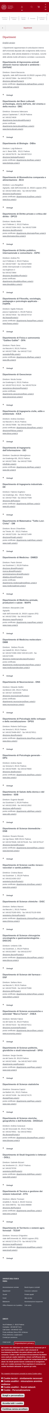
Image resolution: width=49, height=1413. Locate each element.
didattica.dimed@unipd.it (13, 577)
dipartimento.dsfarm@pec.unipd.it (30, 994)
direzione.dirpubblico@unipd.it (15, 276)
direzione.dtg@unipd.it (12, 1208)
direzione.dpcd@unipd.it (12, 230)
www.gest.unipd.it (10, 1214)
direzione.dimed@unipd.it (13, 568)
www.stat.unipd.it (9, 1104)
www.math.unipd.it (10, 543)
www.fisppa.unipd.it (10, 323)
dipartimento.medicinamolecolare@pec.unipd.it (22, 665)
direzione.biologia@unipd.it (14, 157)
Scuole (5, 1294)
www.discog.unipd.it (11, 960)
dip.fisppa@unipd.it (10, 318)
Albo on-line (28, 1298)
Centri (4, 1298)
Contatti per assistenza (10, 1337)
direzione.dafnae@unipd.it (13, 81)
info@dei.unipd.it (9, 464)
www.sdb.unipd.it (9, 814)
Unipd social (6, 1342)
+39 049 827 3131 (16, 1329)
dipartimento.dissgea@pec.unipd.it (30, 1138)
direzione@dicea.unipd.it (13, 431)
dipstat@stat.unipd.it (11, 1098)
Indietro (2, 28)
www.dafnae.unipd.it (11, 87)
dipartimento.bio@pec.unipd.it (28, 160)
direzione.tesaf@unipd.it (12, 1244)
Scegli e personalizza (12, 1395)
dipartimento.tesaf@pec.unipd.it (29, 1247)
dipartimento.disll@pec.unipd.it (28, 1174)
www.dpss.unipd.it (10, 741)
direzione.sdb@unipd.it (12, 808)
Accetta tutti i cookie (12, 1403)
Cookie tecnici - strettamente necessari (23, 1378)
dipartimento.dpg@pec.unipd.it (28, 775)
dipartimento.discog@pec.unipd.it (30, 957)
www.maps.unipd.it (10, 625)
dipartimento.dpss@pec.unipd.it (29, 738)
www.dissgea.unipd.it (11, 1140)
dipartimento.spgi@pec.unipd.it (29, 1067)
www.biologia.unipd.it (11, 163)
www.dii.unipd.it (9, 506)
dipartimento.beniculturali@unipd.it (17, 120)
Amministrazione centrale (11, 1287)
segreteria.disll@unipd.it (12, 1171)
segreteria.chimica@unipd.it (14, 915)
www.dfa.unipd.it (9, 360)
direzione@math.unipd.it (12, 537)
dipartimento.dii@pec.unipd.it (28, 504)
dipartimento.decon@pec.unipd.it (29, 1030)
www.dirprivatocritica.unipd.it (14, 236)
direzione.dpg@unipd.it (12, 772)
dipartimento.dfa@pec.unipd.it (28, 357)
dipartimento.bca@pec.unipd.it (28, 197)
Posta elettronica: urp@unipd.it (12, 1335)
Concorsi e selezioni (31, 1291)
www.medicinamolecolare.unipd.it (16, 668)
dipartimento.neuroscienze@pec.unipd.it (19, 701)
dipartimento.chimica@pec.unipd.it (30, 918)
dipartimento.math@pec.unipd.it (29, 540)
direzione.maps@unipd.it (13, 619)
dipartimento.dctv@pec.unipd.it (29, 884)
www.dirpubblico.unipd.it (12, 284)
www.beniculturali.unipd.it (13, 129)
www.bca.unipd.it (9, 200)
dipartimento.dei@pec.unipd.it (28, 467)
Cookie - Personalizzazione (17, 1390)
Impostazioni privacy (24, 1343)
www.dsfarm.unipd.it (11, 997)
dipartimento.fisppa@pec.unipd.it (29, 321)
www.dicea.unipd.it (10, 433)
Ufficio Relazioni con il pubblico (12, 1305)
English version (9, 43)
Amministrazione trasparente (34, 1301)
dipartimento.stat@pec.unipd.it (28, 1101)
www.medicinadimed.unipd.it (14, 586)
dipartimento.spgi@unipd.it (13, 1064)
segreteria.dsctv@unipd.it (13, 881)
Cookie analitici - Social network (20, 1387)
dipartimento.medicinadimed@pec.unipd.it (20, 583)
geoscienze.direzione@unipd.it (15, 388)
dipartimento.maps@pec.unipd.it (29, 622)
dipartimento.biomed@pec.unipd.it (30, 848)
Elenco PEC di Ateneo (21, 1332)
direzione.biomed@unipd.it (13, 845)
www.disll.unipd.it (10, 1177)
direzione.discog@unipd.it (13, 955)
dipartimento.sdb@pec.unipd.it (28, 811)
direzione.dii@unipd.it (11, 501)
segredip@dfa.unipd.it (11, 354)
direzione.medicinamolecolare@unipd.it (19, 659)
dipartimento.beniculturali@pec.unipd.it (18, 126)
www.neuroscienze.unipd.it (13, 704)
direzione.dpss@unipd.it (12, 735)
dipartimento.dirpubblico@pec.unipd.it (18, 281)
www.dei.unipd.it (9, 470)
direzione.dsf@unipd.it (12, 991)
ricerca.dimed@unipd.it (12, 571)
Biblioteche (6, 1301)
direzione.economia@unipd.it (14, 1028)
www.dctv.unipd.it (10, 887)
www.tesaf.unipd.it (10, 1250)
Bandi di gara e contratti (32, 1287)
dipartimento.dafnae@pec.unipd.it (30, 84)
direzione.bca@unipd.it (12, 194)
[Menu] (38, 7)
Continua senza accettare (15, 1409)
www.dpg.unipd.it (9, 778)
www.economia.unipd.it (12, 1033)
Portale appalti (29, 1294)
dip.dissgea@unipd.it (11, 1135)
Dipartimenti (28, 28)
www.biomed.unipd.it (11, 851)
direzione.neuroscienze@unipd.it (16, 696)
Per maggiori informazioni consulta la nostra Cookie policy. (21, 1374)
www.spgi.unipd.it (10, 1070)
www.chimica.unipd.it (11, 921)
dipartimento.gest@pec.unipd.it (29, 1211)
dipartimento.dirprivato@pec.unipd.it (31, 233)
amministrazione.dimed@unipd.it (16, 574)
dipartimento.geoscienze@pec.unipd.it (18, 394)
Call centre (28, 1305)
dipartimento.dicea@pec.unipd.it (29, 428)
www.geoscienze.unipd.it (13, 397)
